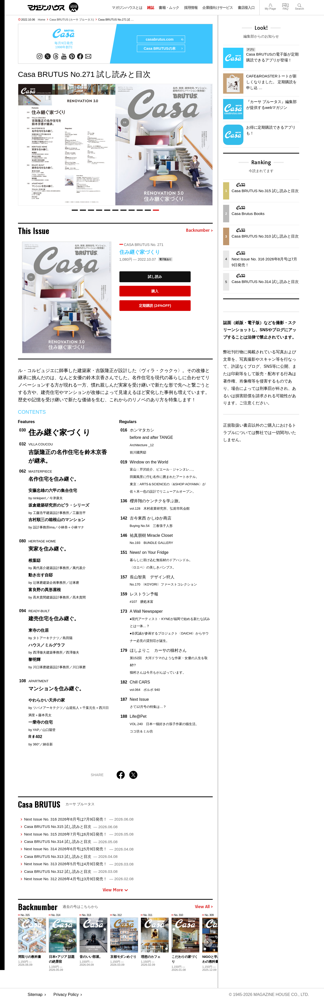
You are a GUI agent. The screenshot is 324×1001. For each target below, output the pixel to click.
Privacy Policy (66, 995)
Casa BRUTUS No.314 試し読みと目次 (71, 841)
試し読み (155, 277)
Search (300, 4)
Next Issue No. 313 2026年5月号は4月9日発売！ (79, 864)
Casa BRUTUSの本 (163, 49)
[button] (75, 210)
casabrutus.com (164, 40)
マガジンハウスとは (127, 7)
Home (41, 19)
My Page (270, 4)
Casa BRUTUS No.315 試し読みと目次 (71, 827)
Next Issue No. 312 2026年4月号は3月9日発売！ (79, 879)
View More (115, 890)
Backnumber (199, 230)
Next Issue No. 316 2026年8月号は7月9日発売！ (79, 819)
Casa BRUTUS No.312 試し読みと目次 (71, 871)
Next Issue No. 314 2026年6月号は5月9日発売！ (79, 849)
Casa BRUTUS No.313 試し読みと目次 (71, 856)
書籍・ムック (169, 7)
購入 (154, 291)
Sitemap (35, 995)
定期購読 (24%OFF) (155, 306)
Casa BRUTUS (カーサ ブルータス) (71, 19)
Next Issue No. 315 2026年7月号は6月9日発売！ (79, 834)
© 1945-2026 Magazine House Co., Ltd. (269, 995)
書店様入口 (246, 7)
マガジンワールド (53, 7)
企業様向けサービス (217, 7)
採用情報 (190, 7)
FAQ (285, 4)
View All (204, 907)
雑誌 (150, 7)
